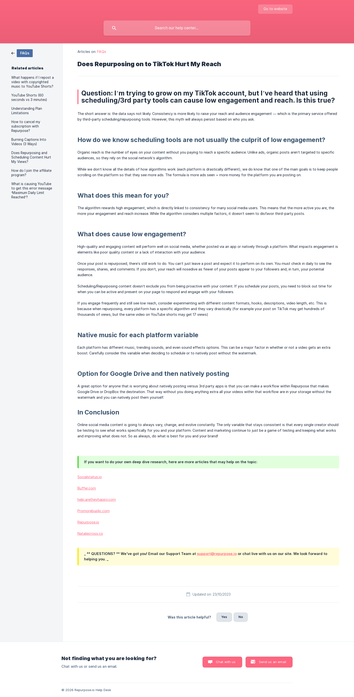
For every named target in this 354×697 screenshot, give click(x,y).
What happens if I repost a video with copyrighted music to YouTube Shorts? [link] (32, 82)
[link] (22, 52)
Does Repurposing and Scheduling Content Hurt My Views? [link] (31, 157)
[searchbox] (177, 28)
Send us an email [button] (272, 662)
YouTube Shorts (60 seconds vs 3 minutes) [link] (29, 97)
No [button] (240, 617)
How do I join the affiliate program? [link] (31, 173)
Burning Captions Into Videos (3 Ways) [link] (28, 142)
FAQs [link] (101, 51)
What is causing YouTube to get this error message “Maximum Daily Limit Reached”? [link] (31, 190)
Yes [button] (224, 617)
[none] (275, 9)
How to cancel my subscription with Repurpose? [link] (25, 126)
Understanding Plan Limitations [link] (26, 111)
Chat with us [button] (226, 662)
